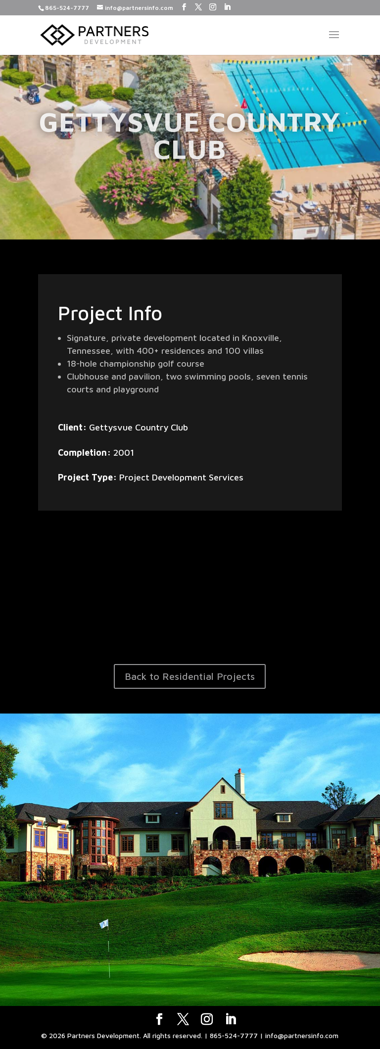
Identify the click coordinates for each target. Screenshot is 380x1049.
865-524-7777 (67, 7)
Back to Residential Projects (190, 676)
